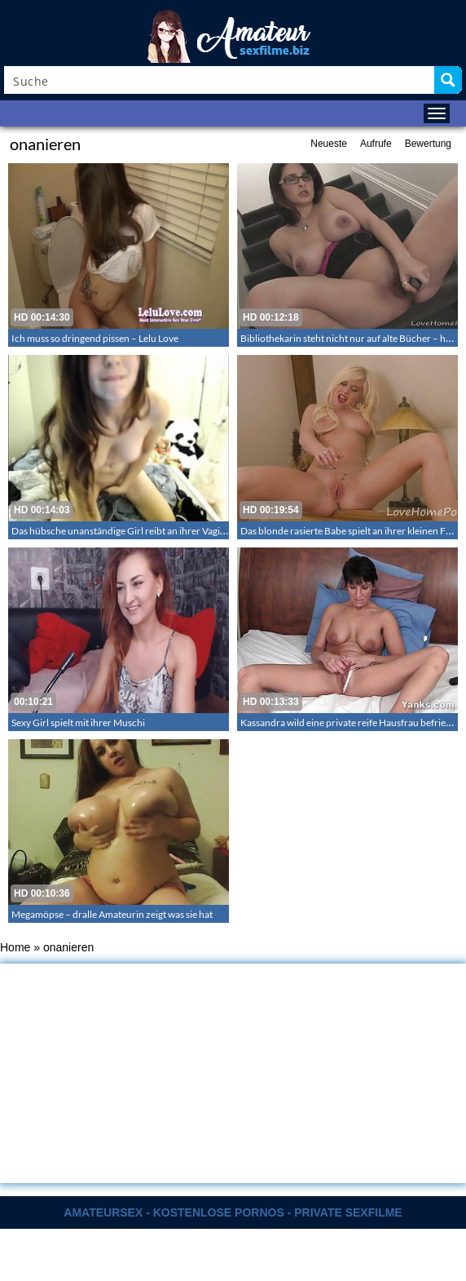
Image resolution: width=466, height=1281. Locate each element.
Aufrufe (376, 143)
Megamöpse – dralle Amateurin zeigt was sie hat (112, 914)
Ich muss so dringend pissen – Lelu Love (94, 338)
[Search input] (220, 80)
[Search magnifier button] (448, 80)
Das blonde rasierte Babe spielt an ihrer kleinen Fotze (352, 531)
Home (15, 947)
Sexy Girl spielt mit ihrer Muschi (78, 722)
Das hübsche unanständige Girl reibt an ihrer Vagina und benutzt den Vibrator (176, 531)
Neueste (328, 143)
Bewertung (428, 143)
